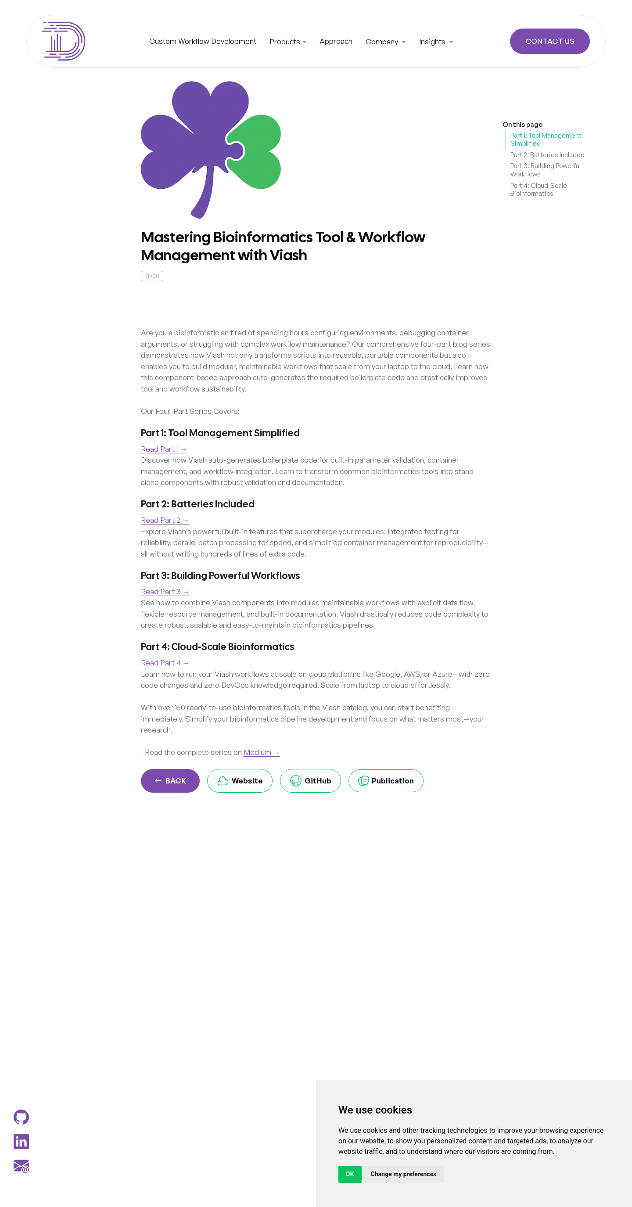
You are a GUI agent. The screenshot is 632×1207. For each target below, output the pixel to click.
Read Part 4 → (165, 662)
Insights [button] (433, 41)
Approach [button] (336, 41)
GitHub (310, 781)
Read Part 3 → (165, 591)
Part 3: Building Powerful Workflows (545, 170)
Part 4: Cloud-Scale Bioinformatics (538, 189)
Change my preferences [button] (403, 1174)
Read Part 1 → (164, 448)
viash (152, 276)
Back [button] (170, 781)
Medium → (262, 752)
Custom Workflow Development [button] (202, 41)
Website (240, 781)
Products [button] (284, 41)
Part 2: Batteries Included (547, 155)
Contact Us (550, 41)
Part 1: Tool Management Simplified (546, 139)
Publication (386, 781)
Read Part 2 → (165, 519)
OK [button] (350, 1174)
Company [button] (383, 41)
